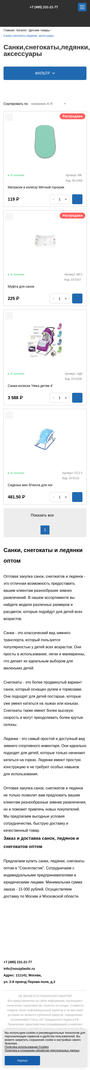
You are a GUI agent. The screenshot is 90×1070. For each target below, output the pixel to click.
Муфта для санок (21, 286)
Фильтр (45, 73)
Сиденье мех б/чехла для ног (30, 485)
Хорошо (22, 1060)
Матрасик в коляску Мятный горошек (36, 187)
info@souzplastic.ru (19, 969)
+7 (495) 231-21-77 (41, 7)
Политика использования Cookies (27, 1047)
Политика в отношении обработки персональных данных (42, 1050)
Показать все (45, 515)
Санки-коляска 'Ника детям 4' (30, 386)
